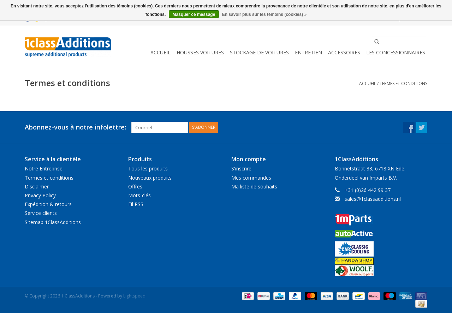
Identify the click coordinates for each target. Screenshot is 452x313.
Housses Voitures (200, 52)
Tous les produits (148, 168)
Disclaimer (37, 186)
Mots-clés (139, 195)
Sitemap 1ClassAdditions (53, 222)
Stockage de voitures (259, 52)
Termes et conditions (403, 83)
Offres (135, 186)
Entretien (308, 52)
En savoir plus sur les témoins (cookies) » (264, 14)
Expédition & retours (48, 204)
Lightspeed (134, 296)
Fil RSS (135, 204)
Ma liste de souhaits (254, 186)
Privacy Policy (40, 195)
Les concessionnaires (395, 52)
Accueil (160, 52)
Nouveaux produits (150, 177)
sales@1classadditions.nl (373, 198)
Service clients (41, 213)
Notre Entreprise (44, 168)
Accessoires (344, 52)
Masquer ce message (194, 14)
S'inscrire (241, 168)
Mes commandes (251, 177)
